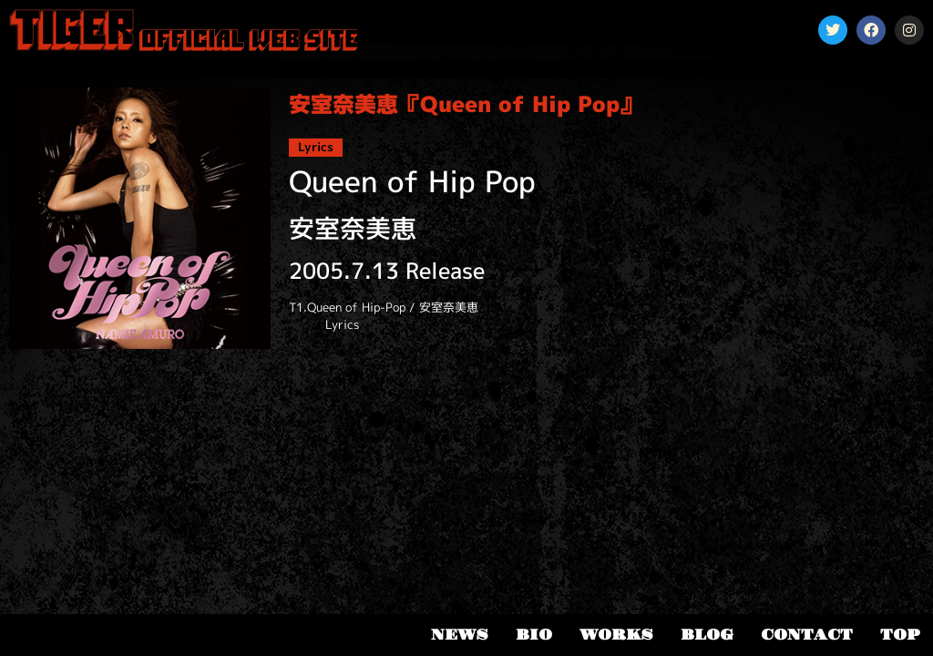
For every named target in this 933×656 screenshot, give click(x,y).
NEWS (459, 635)
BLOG (707, 635)
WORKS (616, 635)
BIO (534, 635)
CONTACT (807, 635)
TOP (899, 635)
